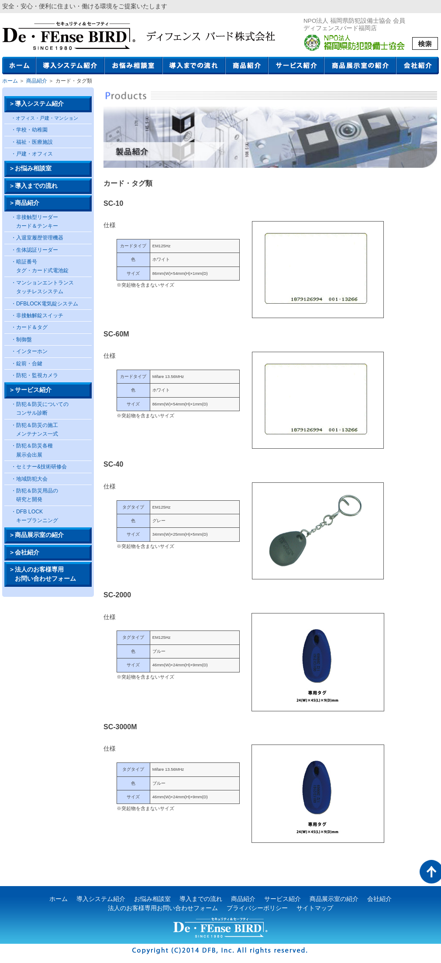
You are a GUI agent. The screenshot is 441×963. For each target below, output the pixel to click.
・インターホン (29, 351)
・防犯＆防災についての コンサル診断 (40, 408)
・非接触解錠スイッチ (37, 315)
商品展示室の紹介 (360, 65)
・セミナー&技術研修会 (39, 467)
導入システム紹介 (70, 65)
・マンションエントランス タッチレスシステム (42, 287)
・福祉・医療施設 (32, 142)
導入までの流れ (194, 65)
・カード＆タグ (29, 327)
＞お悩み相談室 (30, 168)
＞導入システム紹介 (36, 103)
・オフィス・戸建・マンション (44, 118)
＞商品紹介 (24, 203)
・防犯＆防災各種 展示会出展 (32, 450)
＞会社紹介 (24, 552)
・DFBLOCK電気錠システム (44, 304)
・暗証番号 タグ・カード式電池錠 (40, 266)
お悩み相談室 (134, 65)
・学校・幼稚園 (29, 130)
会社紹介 (417, 65)
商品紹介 (247, 65)
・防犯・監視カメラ (34, 375)
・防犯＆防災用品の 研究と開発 (34, 495)
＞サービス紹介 (30, 390)
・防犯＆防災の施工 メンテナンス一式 (34, 429)
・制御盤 (21, 339)
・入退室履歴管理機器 (37, 238)
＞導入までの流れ (33, 186)
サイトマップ (314, 908)
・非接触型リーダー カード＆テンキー (34, 221)
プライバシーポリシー (257, 908)
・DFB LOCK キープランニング (34, 516)
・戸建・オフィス (32, 154)
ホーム (19, 65)
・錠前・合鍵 (26, 363)
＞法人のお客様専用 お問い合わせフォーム (42, 574)
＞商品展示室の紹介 (36, 535)
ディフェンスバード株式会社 (68, 36)
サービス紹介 (296, 65)
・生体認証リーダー (34, 250)
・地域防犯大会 (29, 479)
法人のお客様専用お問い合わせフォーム (163, 908)
